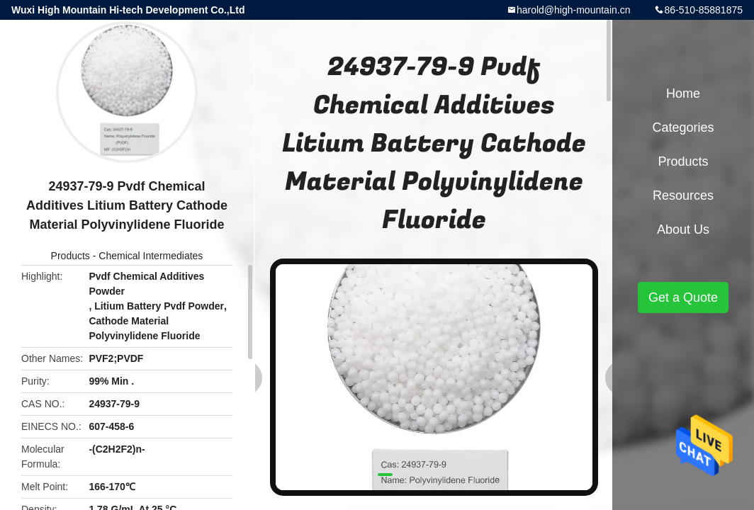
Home (683, 93)
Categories (683, 127)
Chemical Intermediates (151, 255)
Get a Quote (683, 297)
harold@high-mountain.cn (574, 10)
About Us (683, 229)
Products (70, 255)
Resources (683, 195)
